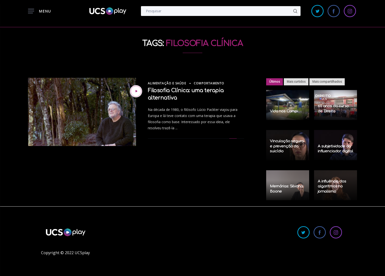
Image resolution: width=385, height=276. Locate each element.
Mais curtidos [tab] (296, 81)
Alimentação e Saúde (167, 83)
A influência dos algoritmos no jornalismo (332, 186)
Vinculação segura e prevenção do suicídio (286, 146)
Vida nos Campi (284, 111)
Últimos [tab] (274, 81)
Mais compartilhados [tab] (327, 81)
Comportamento (209, 83)
